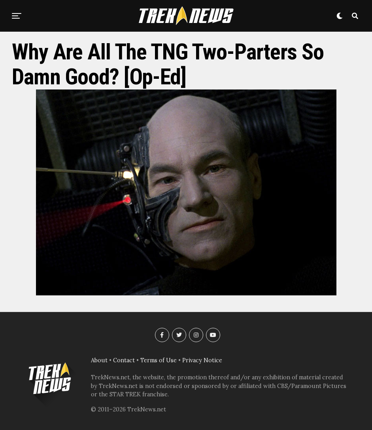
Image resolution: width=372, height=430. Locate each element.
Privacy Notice (202, 360)
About (99, 360)
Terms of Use (158, 360)
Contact (124, 360)
